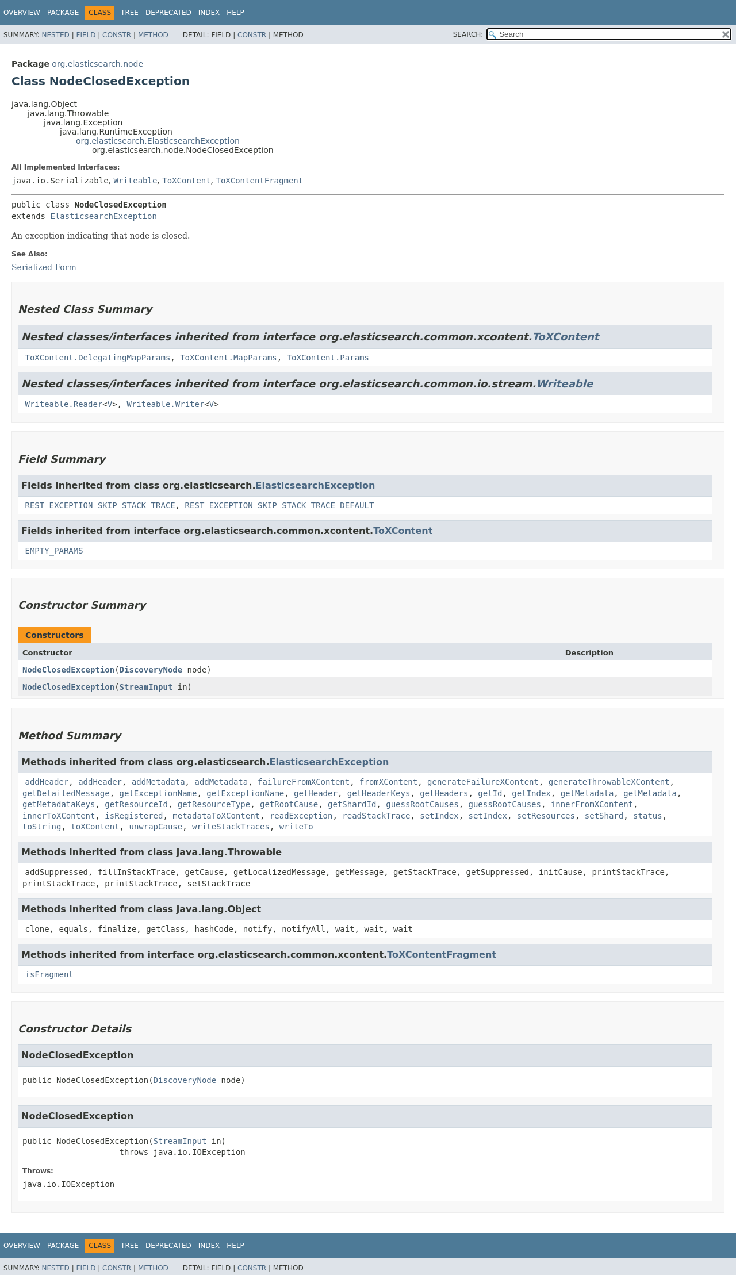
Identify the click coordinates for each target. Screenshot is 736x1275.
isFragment (49, 974)
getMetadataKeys (58, 804)
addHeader (46, 781)
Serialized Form (44, 267)
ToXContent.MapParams (228, 357)
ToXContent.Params (328, 357)
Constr (116, 35)
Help (235, 13)
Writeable (135, 180)
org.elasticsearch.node (97, 63)
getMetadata (587, 793)
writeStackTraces (231, 826)
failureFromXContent (304, 781)
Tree (130, 13)
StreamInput (146, 687)
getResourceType (214, 804)
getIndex (531, 793)
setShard (604, 815)
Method (153, 35)
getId (490, 793)
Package (63, 13)
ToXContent (186, 180)
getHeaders (444, 793)
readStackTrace (376, 815)
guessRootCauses (422, 804)
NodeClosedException (68, 669)
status (647, 815)
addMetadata (158, 781)
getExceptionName (158, 793)
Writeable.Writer (165, 404)
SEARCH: (468, 34)
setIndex (439, 815)
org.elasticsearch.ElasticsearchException (158, 140)
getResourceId (136, 804)
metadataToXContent (216, 815)
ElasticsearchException (103, 216)
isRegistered (134, 815)
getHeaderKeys (379, 793)
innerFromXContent (592, 804)
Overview (21, 13)
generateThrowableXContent (609, 781)
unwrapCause (155, 826)
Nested (55, 35)
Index (209, 13)
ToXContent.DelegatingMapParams (97, 357)
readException (301, 815)
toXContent (95, 826)
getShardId (352, 804)
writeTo (296, 826)
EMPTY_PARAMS (54, 550)
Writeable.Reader (63, 404)
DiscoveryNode (151, 669)
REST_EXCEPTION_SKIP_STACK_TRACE (100, 505)
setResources (546, 815)
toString (41, 826)
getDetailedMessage (66, 793)
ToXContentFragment (259, 180)
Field (85, 35)
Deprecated (168, 13)
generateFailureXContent (483, 781)
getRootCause (289, 804)
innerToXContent (58, 815)
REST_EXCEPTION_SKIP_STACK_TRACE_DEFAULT (279, 505)
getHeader (316, 793)
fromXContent (388, 781)
